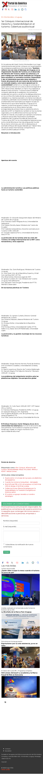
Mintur (35, 469)
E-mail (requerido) (9, 526)
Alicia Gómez (12, 471)
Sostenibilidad (13, 469)
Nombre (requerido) (10, 521)
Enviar (6, 552)
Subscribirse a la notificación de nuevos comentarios (18, 546)
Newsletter (8, 751)
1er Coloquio (20, 468)
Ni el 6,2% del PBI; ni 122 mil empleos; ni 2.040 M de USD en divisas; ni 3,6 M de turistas (23, 485)
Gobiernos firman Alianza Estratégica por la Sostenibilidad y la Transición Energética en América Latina (20, 490)
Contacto (8, 748)
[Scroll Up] (5, 769)
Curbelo (28, 469)
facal (22, 469)
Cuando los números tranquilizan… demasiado (21, 482)
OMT (4, 471)
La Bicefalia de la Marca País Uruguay (16, 612)
